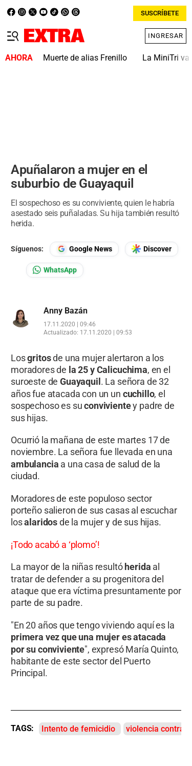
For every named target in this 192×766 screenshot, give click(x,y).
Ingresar (165, 36)
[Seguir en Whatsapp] (54, 270)
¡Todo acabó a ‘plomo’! (55, 544)
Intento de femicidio (78, 729)
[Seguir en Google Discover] (151, 249)
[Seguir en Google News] (84, 249)
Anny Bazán (66, 311)
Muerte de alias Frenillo (85, 58)
